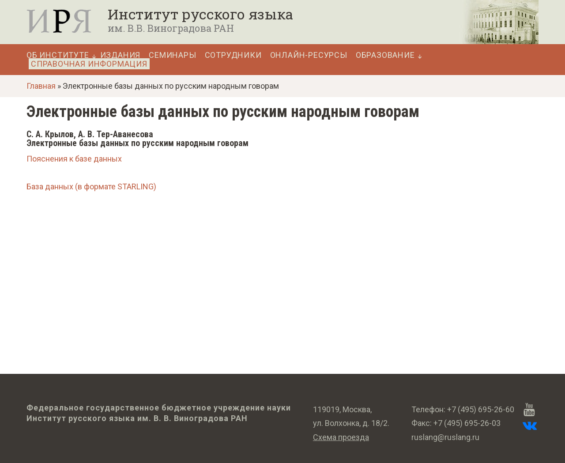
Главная (41, 85)
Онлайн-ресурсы (308, 55)
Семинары (172, 55)
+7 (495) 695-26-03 (467, 423)
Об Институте (57, 55)
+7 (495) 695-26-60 (480, 409)
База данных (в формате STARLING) (91, 186)
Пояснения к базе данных (74, 158)
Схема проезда (341, 437)
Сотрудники (233, 55)
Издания (120, 55)
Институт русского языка (200, 14)
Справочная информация (89, 63)
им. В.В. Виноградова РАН (171, 28)
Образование (385, 55)
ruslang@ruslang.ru (445, 437)
